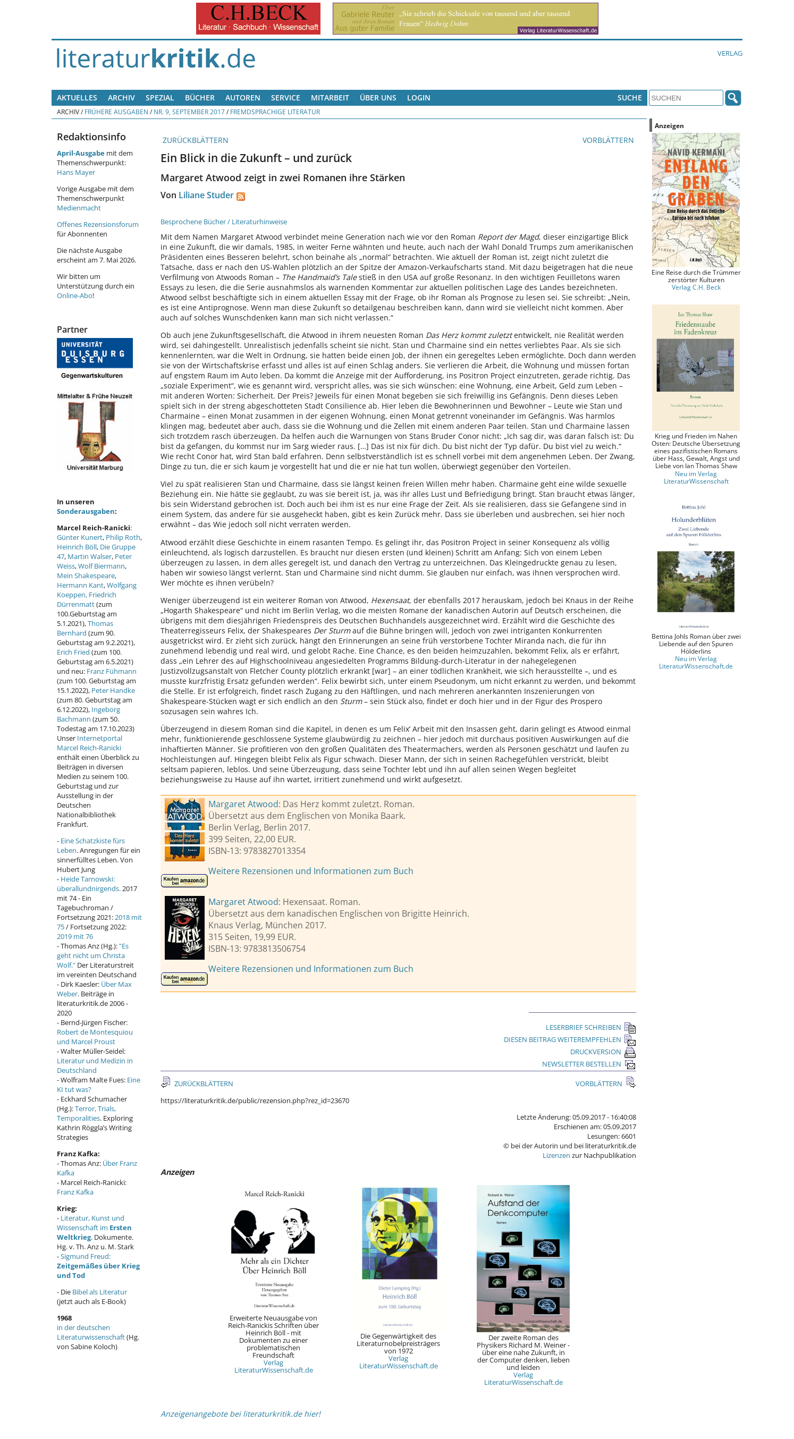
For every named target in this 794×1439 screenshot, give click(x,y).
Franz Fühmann (112, 671)
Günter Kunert (80, 537)
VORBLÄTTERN (609, 140)
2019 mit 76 (75, 936)
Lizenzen (556, 1155)
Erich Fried (73, 652)
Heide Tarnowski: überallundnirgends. (89, 883)
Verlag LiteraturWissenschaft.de (273, 1366)
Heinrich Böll (77, 547)
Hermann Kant (80, 585)
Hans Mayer (76, 172)
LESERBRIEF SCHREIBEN (591, 1027)
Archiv (121, 97)
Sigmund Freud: (98, 1265)
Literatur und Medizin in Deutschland (95, 1065)
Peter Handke (113, 690)
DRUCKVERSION (603, 1051)
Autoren (242, 97)
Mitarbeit (330, 97)
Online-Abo (74, 295)
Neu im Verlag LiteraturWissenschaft (696, 477)
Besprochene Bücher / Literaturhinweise (224, 221)
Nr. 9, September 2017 (189, 111)
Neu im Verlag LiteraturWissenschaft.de (696, 662)
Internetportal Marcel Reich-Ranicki (89, 742)
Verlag (729, 53)
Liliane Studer (206, 195)
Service (285, 97)
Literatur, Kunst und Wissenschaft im (94, 1227)
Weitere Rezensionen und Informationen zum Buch (310, 871)
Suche (630, 97)
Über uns (378, 97)
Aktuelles (77, 97)
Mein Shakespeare (86, 575)
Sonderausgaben (86, 511)
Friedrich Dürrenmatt (86, 599)
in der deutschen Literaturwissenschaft (91, 1332)
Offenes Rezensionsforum (98, 224)
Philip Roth (123, 537)
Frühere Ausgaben (116, 111)
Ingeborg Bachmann (88, 714)
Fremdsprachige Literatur (275, 111)
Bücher (200, 97)
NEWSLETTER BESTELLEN (589, 1064)
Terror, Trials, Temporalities (86, 1113)
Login (418, 97)
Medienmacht (79, 208)
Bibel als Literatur (99, 1292)
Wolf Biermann (101, 566)
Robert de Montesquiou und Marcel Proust (95, 1036)
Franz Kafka (75, 1192)
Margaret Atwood (243, 804)
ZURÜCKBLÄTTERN (195, 140)
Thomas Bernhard (85, 628)
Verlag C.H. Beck (696, 287)
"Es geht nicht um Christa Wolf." (93, 955)
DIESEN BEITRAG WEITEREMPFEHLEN (570, 1039)
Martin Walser (89, 556)
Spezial (160, 97)
